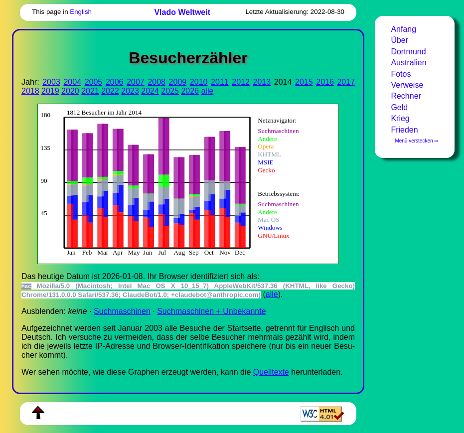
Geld (399, 107)
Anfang (403, 29)
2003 (51, 82)
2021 (90, 91)
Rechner (406, 96)
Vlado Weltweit (182, 12)
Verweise (407, 85)
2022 (110, 91)
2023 (130, 91)
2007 (136, 82)
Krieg (400, 118)
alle (207, 91)
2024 (150, 91)
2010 (199, 82)
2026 (190, 91)
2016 (325, 82)
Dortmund (408, 51)
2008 (156, 82)
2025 (170, 91)
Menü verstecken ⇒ (416, 141)
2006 (115, 82)
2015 (304, 82)
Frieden (404, 130)
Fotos (401, 74)
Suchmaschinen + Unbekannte (211, 311)
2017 (346, 82)
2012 (241, 82)
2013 (262, 82)
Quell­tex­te (271, 372)
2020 (70, 91)
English (81, 11)
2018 (30, 91)
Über (399, 40)
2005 (94, 82)
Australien (408, 62)
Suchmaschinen (122, 311)
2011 (220, 82)
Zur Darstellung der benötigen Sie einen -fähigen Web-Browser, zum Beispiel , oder (182, 182)
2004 (72, 82)
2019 (50, 91)
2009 (178, 82)
